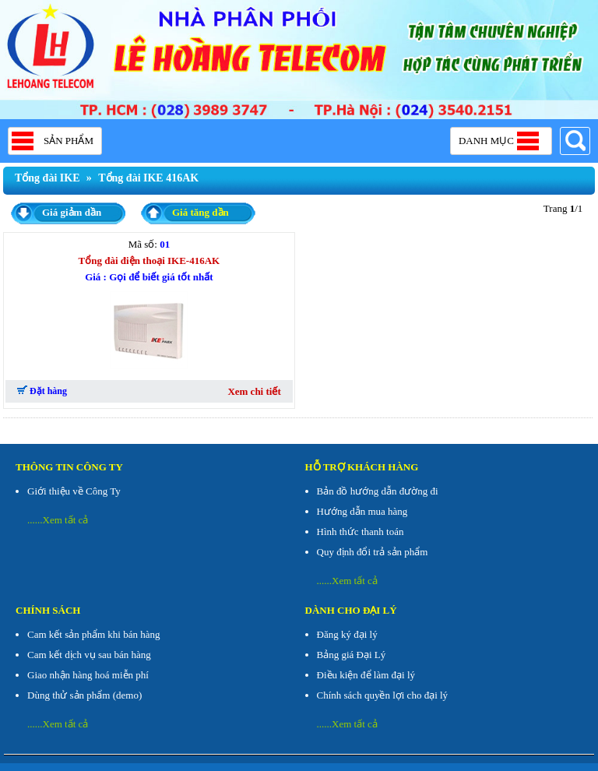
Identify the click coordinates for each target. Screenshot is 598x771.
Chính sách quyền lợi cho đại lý (382, 695)
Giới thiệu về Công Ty (74, 491)
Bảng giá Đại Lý (351, 654)
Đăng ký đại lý (347, 634)
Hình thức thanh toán (360, 531)
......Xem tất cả (57, 520)
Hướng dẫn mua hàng (362, 511)
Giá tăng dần (200, 212)
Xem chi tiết (253, 391)
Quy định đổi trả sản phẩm (372, 552)
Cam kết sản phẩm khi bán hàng (93, 634)
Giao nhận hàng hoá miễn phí (88, 675)
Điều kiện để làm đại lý (366, 675)
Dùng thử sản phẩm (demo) (84, 695)
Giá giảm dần (71, 212)
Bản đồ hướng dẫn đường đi (377, 491)
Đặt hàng (42, 391)
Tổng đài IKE (47, 178)
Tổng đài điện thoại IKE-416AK (149, 260)
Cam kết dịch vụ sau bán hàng (89, 654)
